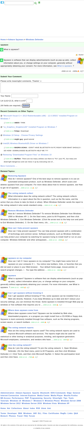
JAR (35, 415)
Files (45, 415)
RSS (38, 410)
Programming (36, 400)
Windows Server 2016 (32, 406)
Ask (49, 410)
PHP (27, 400)
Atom (43, 410)
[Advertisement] (42, 21)
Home (3, 39)
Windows (27, 415)
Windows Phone (52, 403)
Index (32, 410)
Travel (20, 418)
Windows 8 (38, 403)
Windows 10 (15, 403)
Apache (35, 395)
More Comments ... (9, 168)
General (76, 395)
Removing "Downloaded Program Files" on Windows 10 (27, 157)
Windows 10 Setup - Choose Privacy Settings (23, 137)
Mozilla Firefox (71, 398)
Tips (65, 400)
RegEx (63, 415)
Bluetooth (45, 395)
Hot (8, 410)
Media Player (57, 398)
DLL (40, 415)
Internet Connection (10, 398)
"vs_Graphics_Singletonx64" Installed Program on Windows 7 (30, 129)
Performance (18, 400)
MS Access (6, 400)
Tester (3, 415)
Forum (32, 418)
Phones (12, 418)
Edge (69, 395)
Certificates (53, 415)
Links (70, 415)
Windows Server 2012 (11, 406)
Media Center (43, 398)
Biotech (4, 418)
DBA (20, 415)
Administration (7, 395)
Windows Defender (34, 39)
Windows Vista (50, 406)
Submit (26, 108)
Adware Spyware (16, 39)
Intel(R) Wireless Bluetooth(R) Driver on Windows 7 (25, 146)
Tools (71, 400)
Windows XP (63, 406)
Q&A (76, 415)
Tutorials (5, 403)
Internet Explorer (28, 398)
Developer (12, 415)
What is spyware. (65, 66)
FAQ (26, 418)
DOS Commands (58, 395)
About (26, 410)
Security (47, 400)
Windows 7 (27, 403)
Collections (16, 410)
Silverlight (57, 400)
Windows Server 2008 (71, 403)
